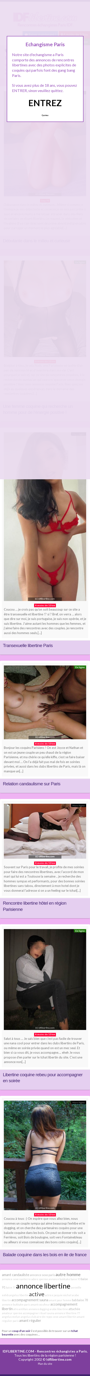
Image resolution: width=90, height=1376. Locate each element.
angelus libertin (19, 1295)
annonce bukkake (59, 1279)
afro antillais (20, 1309)
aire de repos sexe (47, 1316)
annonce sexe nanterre (16, 1279)
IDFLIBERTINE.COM (18, 1351)
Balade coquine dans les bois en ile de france (45, 1254)
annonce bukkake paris (16, 1304)
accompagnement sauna (30, 1300)
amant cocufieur (40, 1304)
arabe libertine (58, 1309)
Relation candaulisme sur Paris (31, 783)
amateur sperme (12, 1313)
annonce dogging (39, 1309)
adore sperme (39, 1279)
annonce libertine (43, 1286)
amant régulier (30, 1320)
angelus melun (11, 1316)
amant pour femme (60, 1300)
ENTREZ (45, 103)
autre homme (68, 1274)
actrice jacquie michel (58, 1295)
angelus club (28, 1316)
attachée (74, 1309)
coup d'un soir (21, 1330)
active (36, 1294)
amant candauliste (15, 1275)
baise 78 (82, 1300)
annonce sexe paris (42, 1275)
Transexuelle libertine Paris (28, 645)
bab (74, 1300)
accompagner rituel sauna (38, 1313)
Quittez (45, 115)
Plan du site (45, 1363)
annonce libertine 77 (67, 1313)
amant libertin (67, 1316)
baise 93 (75, 1279)
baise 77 (11, 1287)
